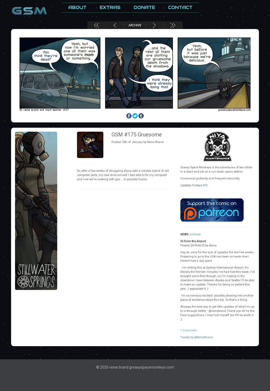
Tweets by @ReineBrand (196, 337)
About (77, 7)
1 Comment (188, 330)
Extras (110, 7)
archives (195, 234)
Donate (144, 7)
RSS (205, 185)
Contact (180, 7)
